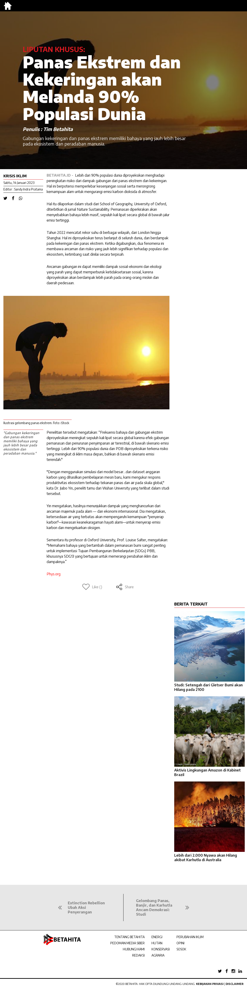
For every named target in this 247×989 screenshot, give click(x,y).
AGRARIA (157, 955)
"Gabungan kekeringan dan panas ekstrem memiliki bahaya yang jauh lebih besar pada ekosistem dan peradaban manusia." (21, 443)
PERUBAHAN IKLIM (190, 937)
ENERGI (156, 937)
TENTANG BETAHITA (129, 937)
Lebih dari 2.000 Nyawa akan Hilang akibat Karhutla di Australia (205, 857)
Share (125, 587)
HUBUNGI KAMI (134, 949)
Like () (92, 587)
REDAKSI (138, 955)
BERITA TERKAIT (191, 603)
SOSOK (181, 949)
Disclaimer (235, 984)
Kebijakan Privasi (210, 984)
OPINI (180, 943)
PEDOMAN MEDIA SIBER (127, 943)
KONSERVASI (160, 949)
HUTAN (156, 943)
